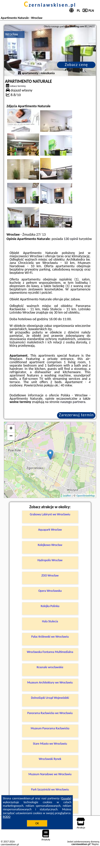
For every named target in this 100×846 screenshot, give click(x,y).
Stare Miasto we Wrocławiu (50, 743)
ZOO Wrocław (50, 575)
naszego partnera (72, 402)
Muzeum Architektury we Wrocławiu (50, 682)
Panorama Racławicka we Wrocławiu (50, 713)
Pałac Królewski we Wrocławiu (50, 636)
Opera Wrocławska (50, 591)
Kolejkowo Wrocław (50, 545)
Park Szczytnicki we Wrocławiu (50, 789)
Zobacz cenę (76, 64)
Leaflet (67, 495)
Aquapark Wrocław (50, 529)
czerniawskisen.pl (50, 5)
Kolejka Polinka (50, 606)
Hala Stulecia (50, 621)
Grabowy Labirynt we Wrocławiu (50, 514)
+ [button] (11, 429)
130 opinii (71, 239)
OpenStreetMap (85, 495)
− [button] (11, 436)
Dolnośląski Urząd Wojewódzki (50, 698)
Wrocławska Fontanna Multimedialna (50, 652)
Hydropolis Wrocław (50, 560)
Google (66, 798)
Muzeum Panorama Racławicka (50, 728)
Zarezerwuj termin (76, 414)
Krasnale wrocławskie (50, 667)
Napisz (95, 844)
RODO (6, 816)
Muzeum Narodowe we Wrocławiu (49, 774)
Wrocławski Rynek (50, 759)
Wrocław (11, 34)
